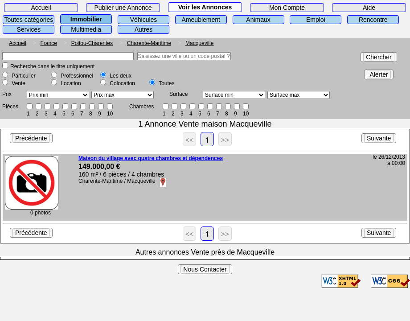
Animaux (258, 19)
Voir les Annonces (205, 7)
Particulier (23, 76)
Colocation (122, 83)
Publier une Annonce (123, 7)
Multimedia (86, 29)
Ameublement (201, 19)
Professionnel (77, 76)
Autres (143, 29)
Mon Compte (287, 7)
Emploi (315, 19)
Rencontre (373, 19)
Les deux (120, 76)
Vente (18, 83)
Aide (369, 7)
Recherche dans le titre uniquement (52, 66)
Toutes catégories (28, 19)
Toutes (166, 83)
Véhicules (143, 19)
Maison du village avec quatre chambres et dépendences (150, 158)
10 (110, 114)
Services (29, 29)
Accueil (41, 7)
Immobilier (86, 19)
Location (71, 83)
